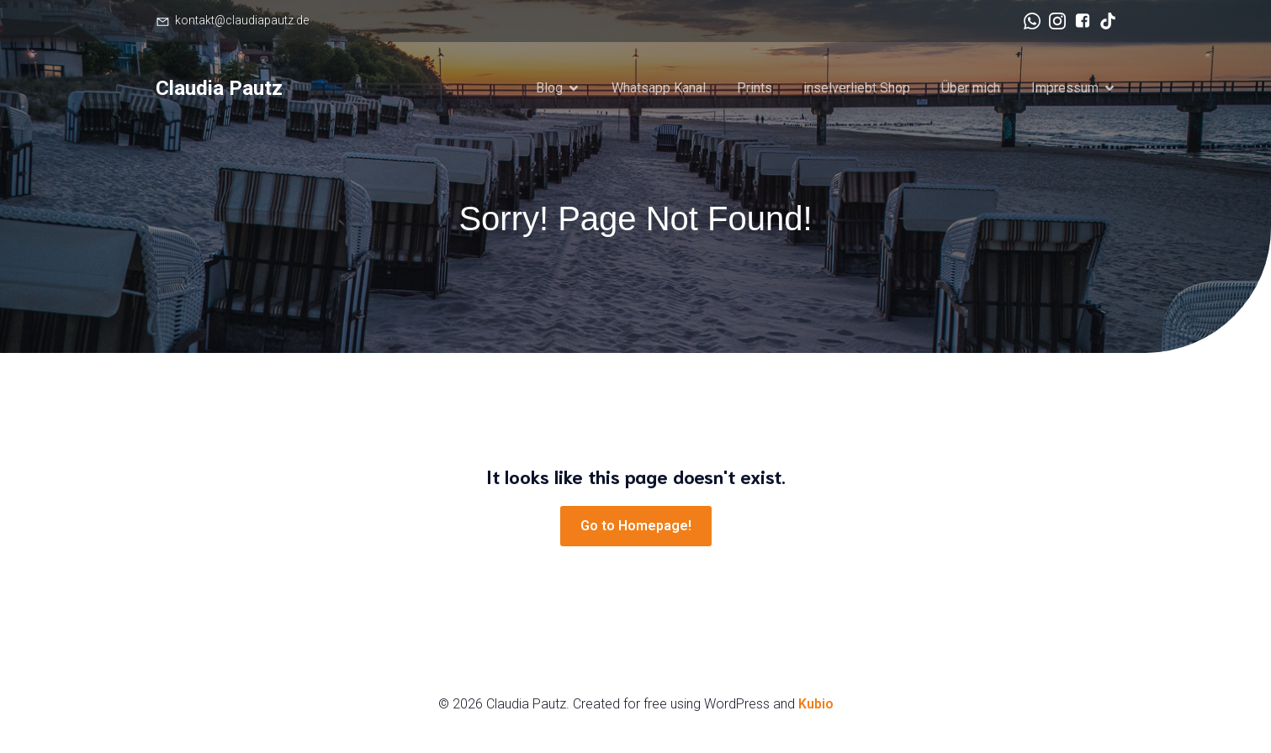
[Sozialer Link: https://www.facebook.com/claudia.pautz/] (1078, 21)
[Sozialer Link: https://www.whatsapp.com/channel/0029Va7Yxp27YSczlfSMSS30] (1028, 21)
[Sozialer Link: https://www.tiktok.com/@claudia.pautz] (1103, 21)
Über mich (970, 88)
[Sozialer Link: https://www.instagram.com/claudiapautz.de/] (1053, 21)
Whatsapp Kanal (659, 88)
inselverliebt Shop (856, 88)
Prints (754, 88)
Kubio (816, 704)
